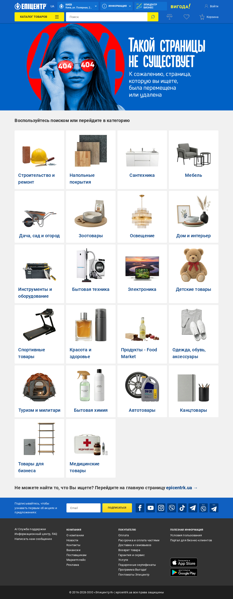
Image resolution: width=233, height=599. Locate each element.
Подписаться (117, 507)
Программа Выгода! (132, 569)
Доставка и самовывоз (134, 545)
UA (52, 6)
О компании (75, 535)
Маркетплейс (76, 560)
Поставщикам (76, 555)
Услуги (123, 560)
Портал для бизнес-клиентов (191, 540)
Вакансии (73, 550)
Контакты (73, 545)
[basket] (208, 17)
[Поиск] (152, 16)
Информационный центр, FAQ (36, 534)
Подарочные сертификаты (137, 565)
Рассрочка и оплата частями (139, 540)
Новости (72, 540)
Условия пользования (186, 535)
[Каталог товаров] (39, 16)
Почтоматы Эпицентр (133, 574)
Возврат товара (129, 550)
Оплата (123, 535)
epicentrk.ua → (182, 487)
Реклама (72, 565)
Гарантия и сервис (131, 555)
